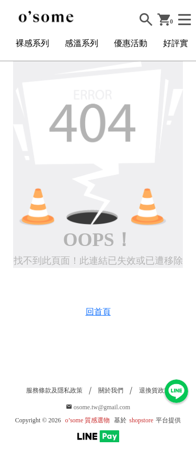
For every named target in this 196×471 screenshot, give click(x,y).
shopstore (141, 420)
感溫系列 (81, 43)
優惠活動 (130, 43)
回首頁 (98, 311)
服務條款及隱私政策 (54, 390)
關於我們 (110, 390)
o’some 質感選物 (87, 420)
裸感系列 (32, 43)
